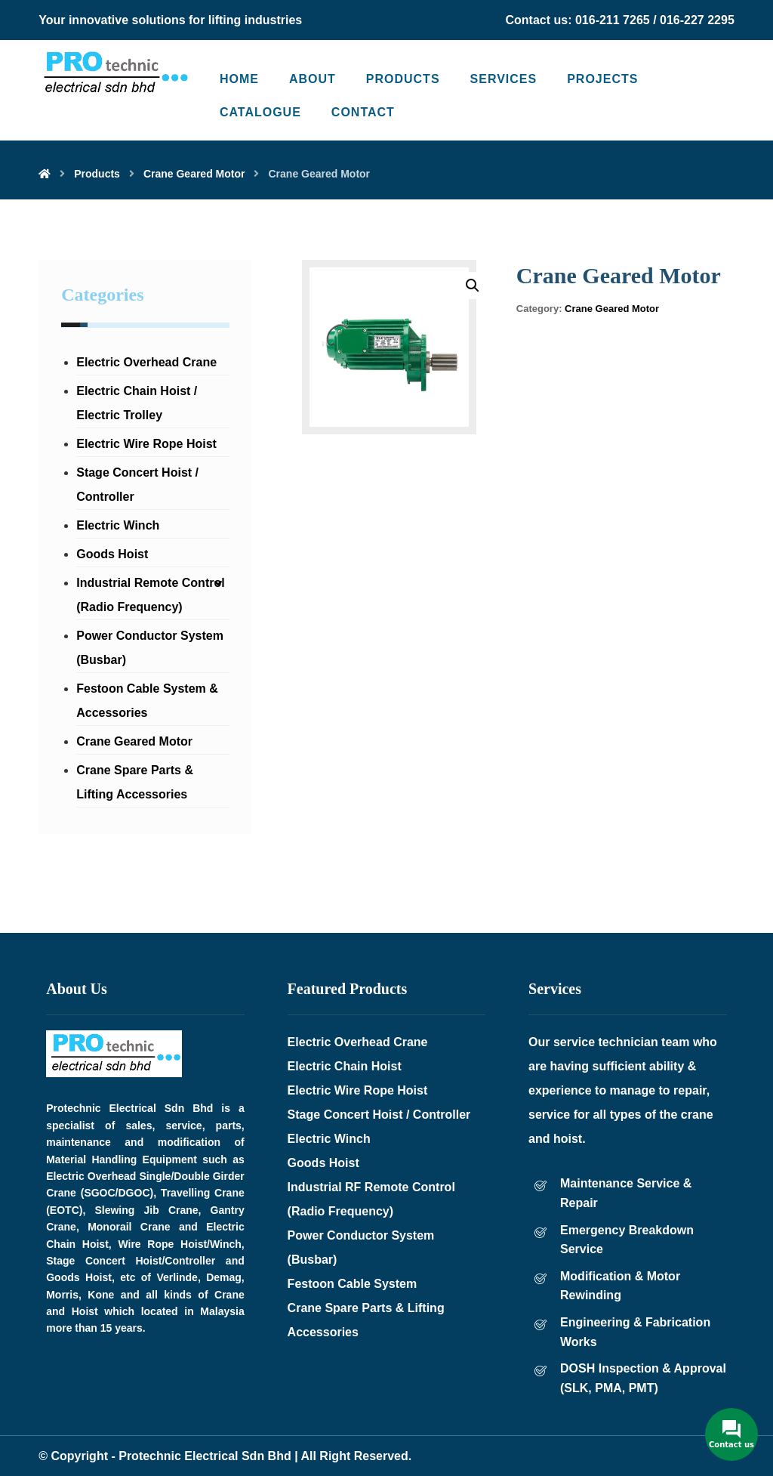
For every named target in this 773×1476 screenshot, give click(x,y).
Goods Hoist (112, 554)
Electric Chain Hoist (345, 1066)
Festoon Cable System (352, 1283)
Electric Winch (117, 525)
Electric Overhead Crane (146, 362)
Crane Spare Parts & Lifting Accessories (134, 782)
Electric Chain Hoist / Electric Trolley (136, 402)
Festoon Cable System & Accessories (147, 700)
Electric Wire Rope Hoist (146, 443)
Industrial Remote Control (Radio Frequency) (150, 594)
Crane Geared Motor (612, 308)
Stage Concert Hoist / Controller (137, 484)
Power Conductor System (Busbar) (149, 647)
